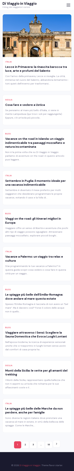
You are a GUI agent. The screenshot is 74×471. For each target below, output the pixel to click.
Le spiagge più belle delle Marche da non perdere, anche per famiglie (34, 410)
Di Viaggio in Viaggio (20, 3)
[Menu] (68, 5)
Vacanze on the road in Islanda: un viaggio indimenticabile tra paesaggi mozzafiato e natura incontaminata (35, 143)
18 (49, 444)
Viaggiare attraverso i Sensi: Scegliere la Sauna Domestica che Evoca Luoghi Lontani (36, 334)
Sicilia (9, 100)
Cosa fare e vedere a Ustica (25, 105)
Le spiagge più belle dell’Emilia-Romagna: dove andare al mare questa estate (34, 296)
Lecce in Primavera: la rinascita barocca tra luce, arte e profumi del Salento (36, 69)
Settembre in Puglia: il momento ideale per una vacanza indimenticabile (35, 183)
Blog (8, 134)
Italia (8, 62)
